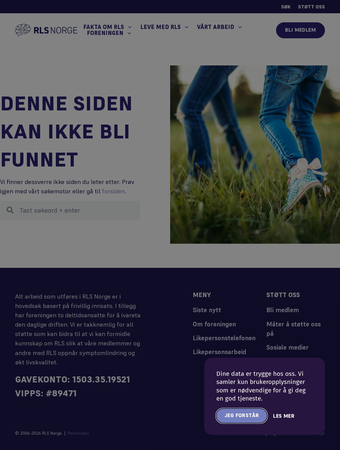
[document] (170, 225)
